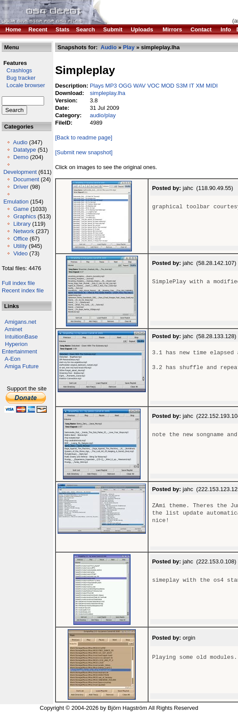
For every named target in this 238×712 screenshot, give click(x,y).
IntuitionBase (21, 336)
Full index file (18, 283)
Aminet (13, 329)
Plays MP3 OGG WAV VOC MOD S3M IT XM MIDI (154, 85)
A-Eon (13, 359)
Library (22, 223)
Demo (20, 157)
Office (20, 238)
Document (26, 179)
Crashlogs (17, 70)
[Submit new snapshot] (84, 152)
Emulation (16, 201)
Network (23, 231)
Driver (20, 186)
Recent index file (23, 290)
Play (129, 47)
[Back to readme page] (83, 137)
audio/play (103, 115)
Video (20, 253)
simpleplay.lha (107, 93)
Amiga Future (22, 366)
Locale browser (23, 85)
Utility (20, 246)
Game (20, 209)
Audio (20, 142)
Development (20, 172)
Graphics (24, 216)
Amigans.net (20, 322)
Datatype (24, 149)
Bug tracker (18, 78)
